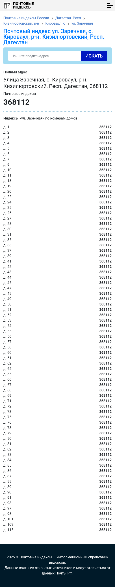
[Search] (57, 56)
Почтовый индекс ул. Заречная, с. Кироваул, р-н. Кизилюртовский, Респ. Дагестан (53, 37)
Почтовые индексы (23, 5)
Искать (94, 56)
